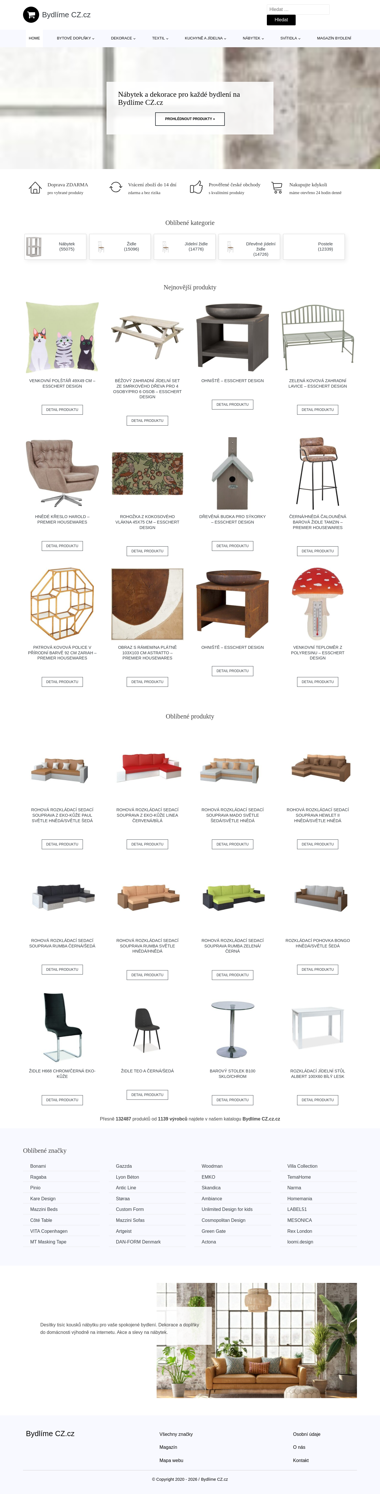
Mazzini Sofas (130, 1220)
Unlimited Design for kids (227, 1209)
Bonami (38, 1166)
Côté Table (41, 1220)
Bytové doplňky (74, 38)
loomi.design (300, 1241)
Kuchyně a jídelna (204, 38)
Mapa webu (171, 1460)
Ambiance (212, 1198)
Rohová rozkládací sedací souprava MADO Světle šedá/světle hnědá (233, 815)
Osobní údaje (306, 1434)
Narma (294, 1187)
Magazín (168, 1447)
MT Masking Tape (48, 1241)
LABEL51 (297, 1209)
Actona (209, 1241)
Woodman (212, 1166)
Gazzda (124, 1166)
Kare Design (43, 1198)
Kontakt (301, 1460)
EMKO (208, 1177)
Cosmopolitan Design (223, 1220)
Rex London (299, 1231)
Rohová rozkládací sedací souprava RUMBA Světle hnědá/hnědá (147, 945)
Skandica (211, 1187)
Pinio (35, 1187)
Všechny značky (176, 1434)
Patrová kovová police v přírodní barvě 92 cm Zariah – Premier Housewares (62, 652)
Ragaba (38, 1177)
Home (34, 38)
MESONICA (299, 1220)
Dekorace (121, 38)
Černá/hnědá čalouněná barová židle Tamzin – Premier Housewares (317, 522)
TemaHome (299, 1177)
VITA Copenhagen (49, 1231)
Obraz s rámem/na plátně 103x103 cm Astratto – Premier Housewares (147, 652)
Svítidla (288, 38)
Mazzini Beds (44, 1209)
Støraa (123, 1198)
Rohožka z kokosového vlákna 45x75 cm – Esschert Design (147, 522)
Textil (158, 38)
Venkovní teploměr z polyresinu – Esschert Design (318, 652)
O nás (299, 1447)
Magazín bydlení (334, 38)
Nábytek (252, 38)
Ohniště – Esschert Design (232, 380)
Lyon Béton (127, 1177)
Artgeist (124, 1231)
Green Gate (214, 1231)
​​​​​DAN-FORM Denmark (138, 1241)
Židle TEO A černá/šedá (147, 1071)
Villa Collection (302, 1166)
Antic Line (126, 1187)
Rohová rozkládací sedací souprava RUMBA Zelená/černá (233, 945)
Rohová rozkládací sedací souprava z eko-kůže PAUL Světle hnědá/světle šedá (62, 815)
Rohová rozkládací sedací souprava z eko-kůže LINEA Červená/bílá (147, 815)
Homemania (299, 1198)
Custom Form (130, 1209)
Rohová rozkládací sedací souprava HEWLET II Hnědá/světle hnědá (318, 815)
